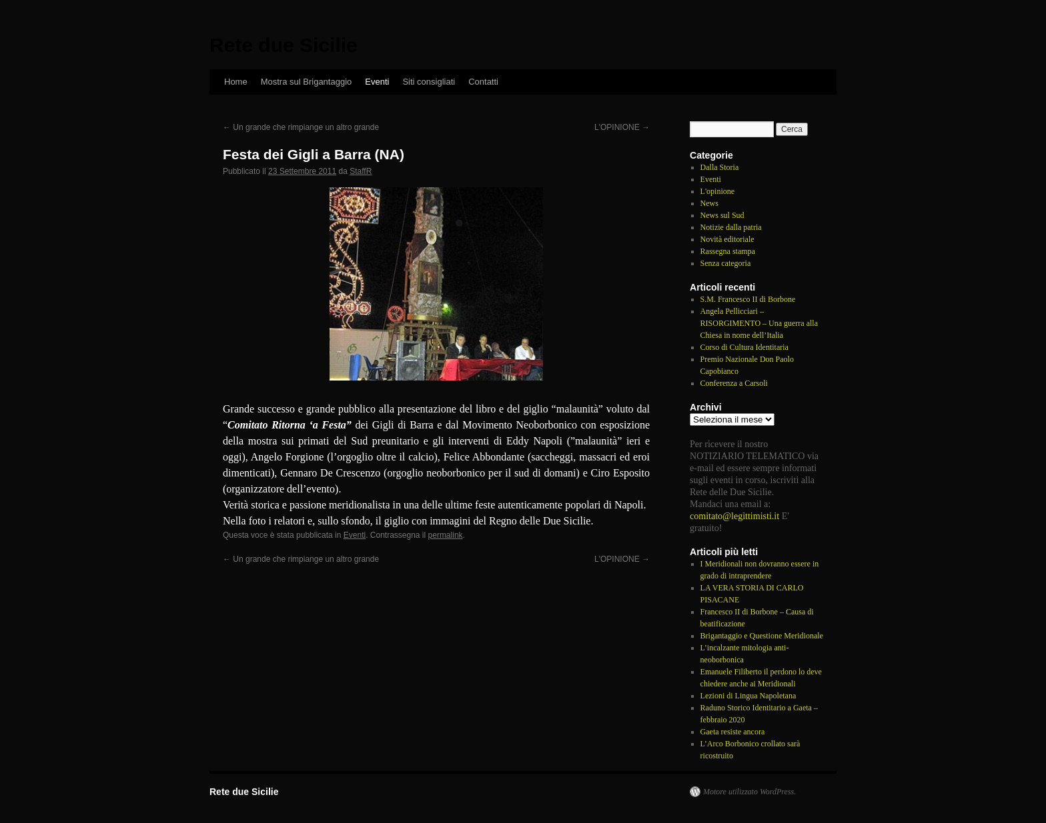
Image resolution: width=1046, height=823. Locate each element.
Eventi (377, 82)
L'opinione (717, 191)
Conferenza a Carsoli (734, 383)
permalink (445, 535)
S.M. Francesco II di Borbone (748, 299)
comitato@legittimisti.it (734, 515)
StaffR (361, 171)
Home (235, 82)
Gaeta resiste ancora (732, 731)
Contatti (483, 82)
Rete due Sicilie (283, 45)
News (709, 203)
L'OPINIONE (622, 127)
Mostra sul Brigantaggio (306, 82)
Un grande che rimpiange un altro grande (301, 127)
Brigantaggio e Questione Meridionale (761, 635)
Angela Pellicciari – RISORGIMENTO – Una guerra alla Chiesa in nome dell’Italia (759, 323)
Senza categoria (725, 263)
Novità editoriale (727, 239)
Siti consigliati (428, 82)
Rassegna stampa (727, 251)
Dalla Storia (719, 167)
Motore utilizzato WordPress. (749, 791)
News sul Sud (722, 215)
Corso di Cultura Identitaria (744, 347)
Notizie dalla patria (731, 227)
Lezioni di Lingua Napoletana (748, 695)
